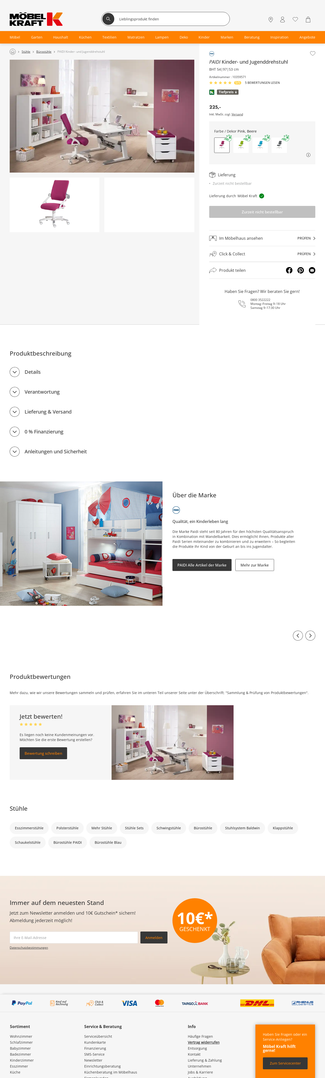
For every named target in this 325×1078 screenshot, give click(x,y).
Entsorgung (197, 1048)
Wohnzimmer (21, 1036)
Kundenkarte (95, 1042)
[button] (241, 145)
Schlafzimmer (21, 1042)
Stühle (19, 808)
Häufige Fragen (200, 1036)
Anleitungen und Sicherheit (56, 451)
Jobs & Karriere (200, 1072)
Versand (237, 114)
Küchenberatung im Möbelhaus (110, 1072)
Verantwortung (42, 391)
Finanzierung (95, 1048)
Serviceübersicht (98, 1036)
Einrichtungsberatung (102, 1066)
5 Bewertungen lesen (262, 82)
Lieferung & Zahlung (205, 1060)
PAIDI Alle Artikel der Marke (202, 564)
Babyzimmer (20, 1048)
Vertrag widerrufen (204, 1042)
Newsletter (93, 1060)
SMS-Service (94, 1054)
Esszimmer (19, 1066)
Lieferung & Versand (48, 411)
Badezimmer (20, 1054)
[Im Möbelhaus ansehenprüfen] (262, 238)
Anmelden (153, 937)
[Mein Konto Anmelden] (282, 19)
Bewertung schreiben (43, 753)
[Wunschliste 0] (295, 19)
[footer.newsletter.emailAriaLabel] (74, 937)
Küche (15, 1072)
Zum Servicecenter (285, 1063)
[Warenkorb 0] (309, 19)
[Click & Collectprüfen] (262, 254)
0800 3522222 (260, 300)
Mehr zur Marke (255, 564)
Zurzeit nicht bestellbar (262, 211)
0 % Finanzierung (44, 431)
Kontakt (194, 1054)
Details (33, 372)
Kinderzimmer (22, 1060)
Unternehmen (199, 1066)
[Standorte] (271, 19)
